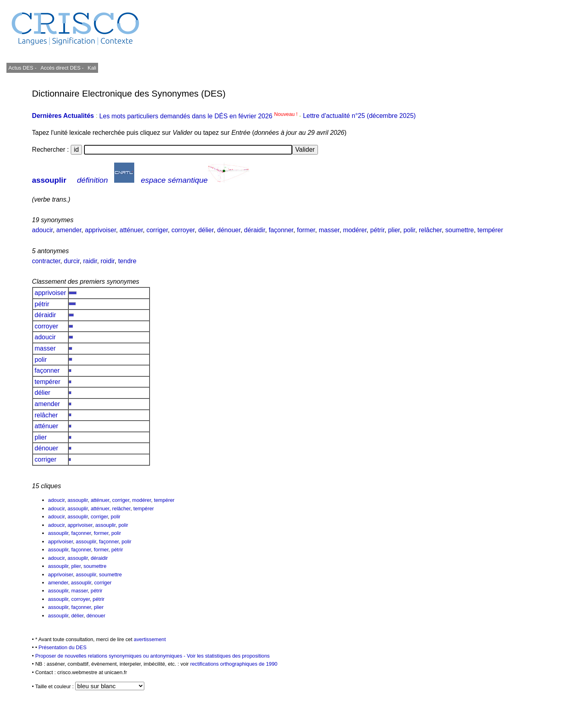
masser (329, 230)
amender (68, 230)
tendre (127, 261)
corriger (157, 230)
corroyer (183, 230)
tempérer (490, 230)
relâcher (430, 230)
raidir (90, 261)
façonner (280, 230)
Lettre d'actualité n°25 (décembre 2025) (359, 116)
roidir (107, 261)
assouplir (49, 180)
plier (394, 230)
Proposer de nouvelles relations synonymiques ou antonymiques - (111, 656)
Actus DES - (22, 68)
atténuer (131, 230)
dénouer (228, 230)
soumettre (459, 230)
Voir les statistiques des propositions (228, 656)
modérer (355, 230)
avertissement (150, 639)
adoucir (42, 230)
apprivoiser (100, 230)
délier (205, 230)
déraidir (254, 230)
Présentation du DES (63, 647)
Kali (92, 68)
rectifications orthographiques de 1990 (233, 664)
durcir (72, 261)
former (306, 230)
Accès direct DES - (62, 68)
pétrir (377, 230)
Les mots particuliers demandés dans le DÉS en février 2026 (199, 116)
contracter (46, 261)
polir (409, 230)
